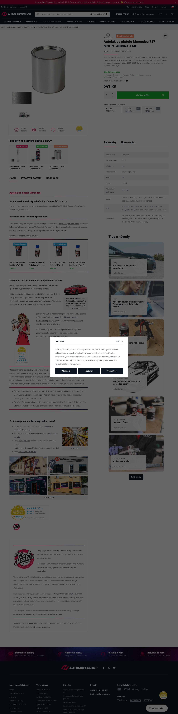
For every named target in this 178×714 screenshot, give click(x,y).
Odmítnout (65, 371)
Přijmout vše (112, 371)
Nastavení (89, 371)
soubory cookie (83, 349)
